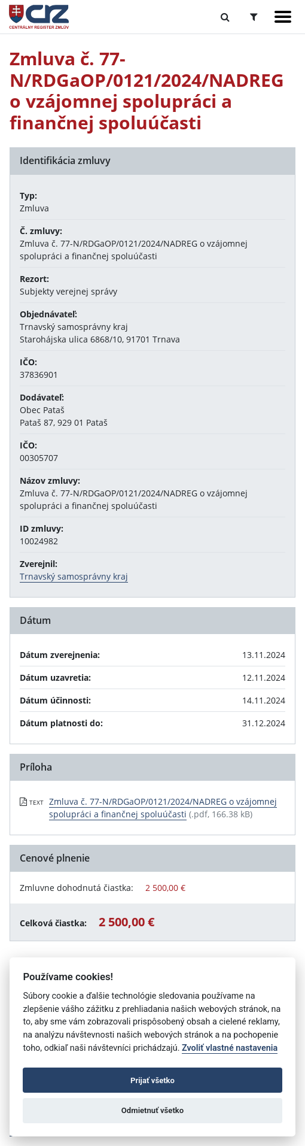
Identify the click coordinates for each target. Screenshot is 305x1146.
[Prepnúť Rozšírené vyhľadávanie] (254, 16)
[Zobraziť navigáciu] (282, 16)
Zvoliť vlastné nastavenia (229, 1048)
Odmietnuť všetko (152, 1110)
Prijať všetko (152, 1080)
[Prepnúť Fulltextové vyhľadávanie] (225, 16)
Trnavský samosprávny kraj (74, 576)
